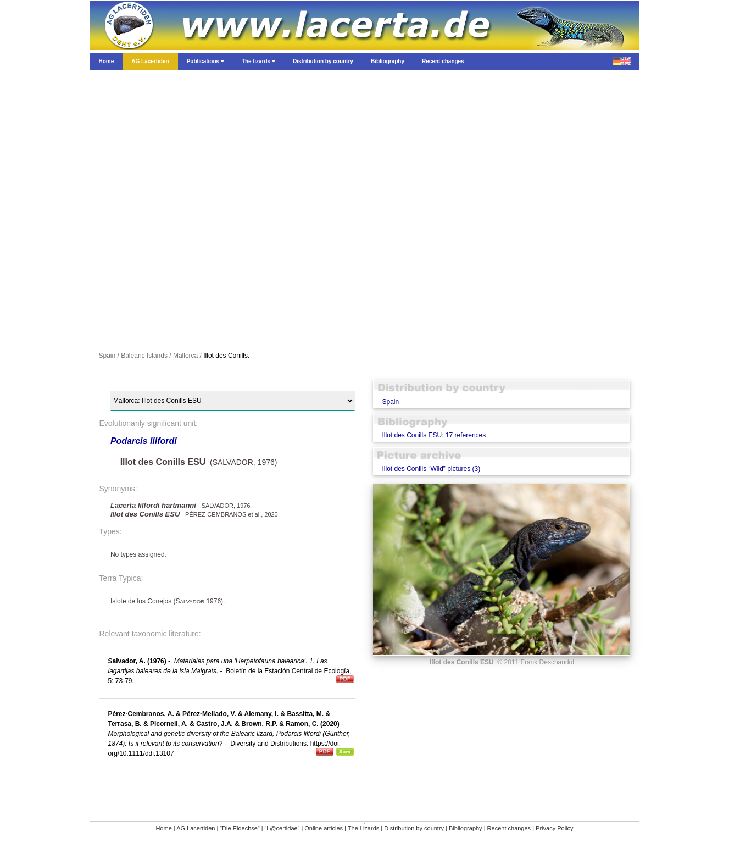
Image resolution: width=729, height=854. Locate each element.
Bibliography (465, 828)
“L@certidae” (282, 828)
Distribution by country (414, 828)
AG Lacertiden (195, 828)
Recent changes (509, 828)
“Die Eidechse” (239, 828)
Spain (390, 402)
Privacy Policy (554, 828)
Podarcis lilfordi (143, 441)
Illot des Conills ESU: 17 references (434, 435)
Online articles (323, 828)
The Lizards (363, 828)
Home (163, 828)
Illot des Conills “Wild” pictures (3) (431, 469)
